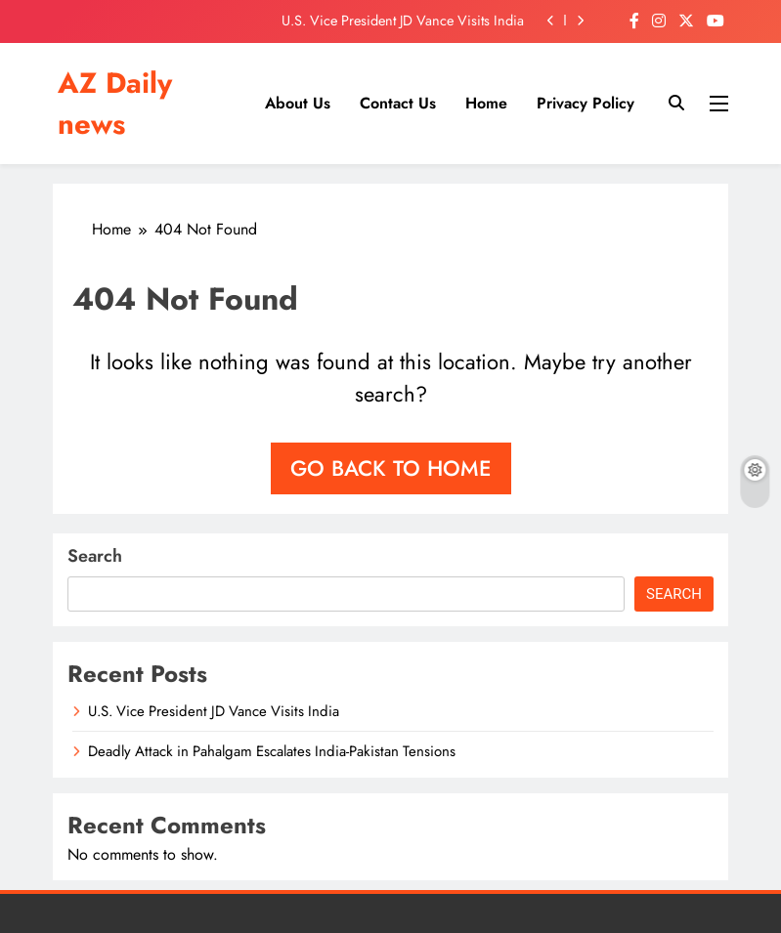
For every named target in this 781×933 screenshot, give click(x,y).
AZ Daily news (115, 104)
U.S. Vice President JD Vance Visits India (403, 20)
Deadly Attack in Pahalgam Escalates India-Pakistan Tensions (272, 751)
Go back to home (391, 468)
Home (486, 103)
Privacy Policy (585, 103)
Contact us (398, 103)
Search (94, 556)
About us (297, 103)
